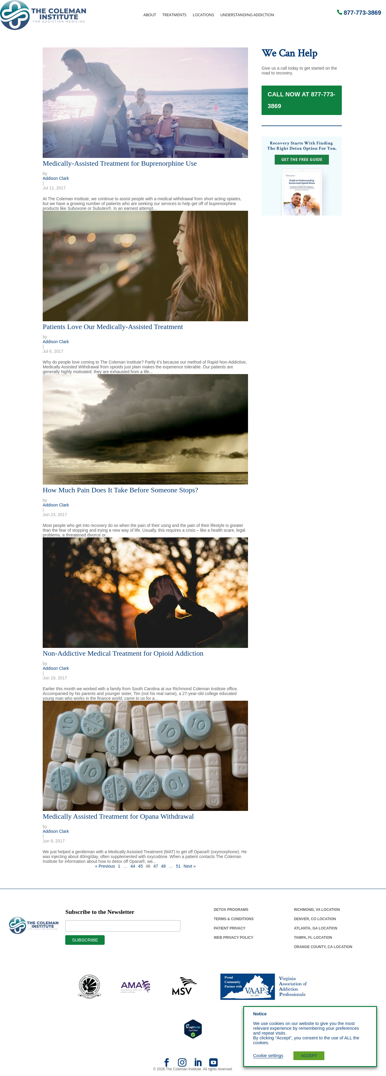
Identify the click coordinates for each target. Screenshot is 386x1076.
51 (178, 866)
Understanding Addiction (247, 14)
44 (132, 866)
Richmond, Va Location (317, 910)
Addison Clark (56, 178)
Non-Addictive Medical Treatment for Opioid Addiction (123, 653)
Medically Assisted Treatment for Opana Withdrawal (118, 816)
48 (163, 866)
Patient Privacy (229, 928)
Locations (203, 14)
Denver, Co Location (315, 919)
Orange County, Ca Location (323, 947)
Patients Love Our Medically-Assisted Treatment (113, 327)
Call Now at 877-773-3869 (301, 103)
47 (155, 866)
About (149, 14)
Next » (190, 866)
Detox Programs (231, 910)
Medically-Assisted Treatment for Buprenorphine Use (120, 163)
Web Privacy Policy (233, 937)
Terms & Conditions (234, 919)
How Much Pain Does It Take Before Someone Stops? (120, 490)
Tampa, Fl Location (313, 937)
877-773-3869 (362, 12)
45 (140, 866)
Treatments (174, 14)
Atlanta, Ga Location (315, 928)
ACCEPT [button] (309, 1055)
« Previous (105, 866)
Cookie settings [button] (268, 1055)
